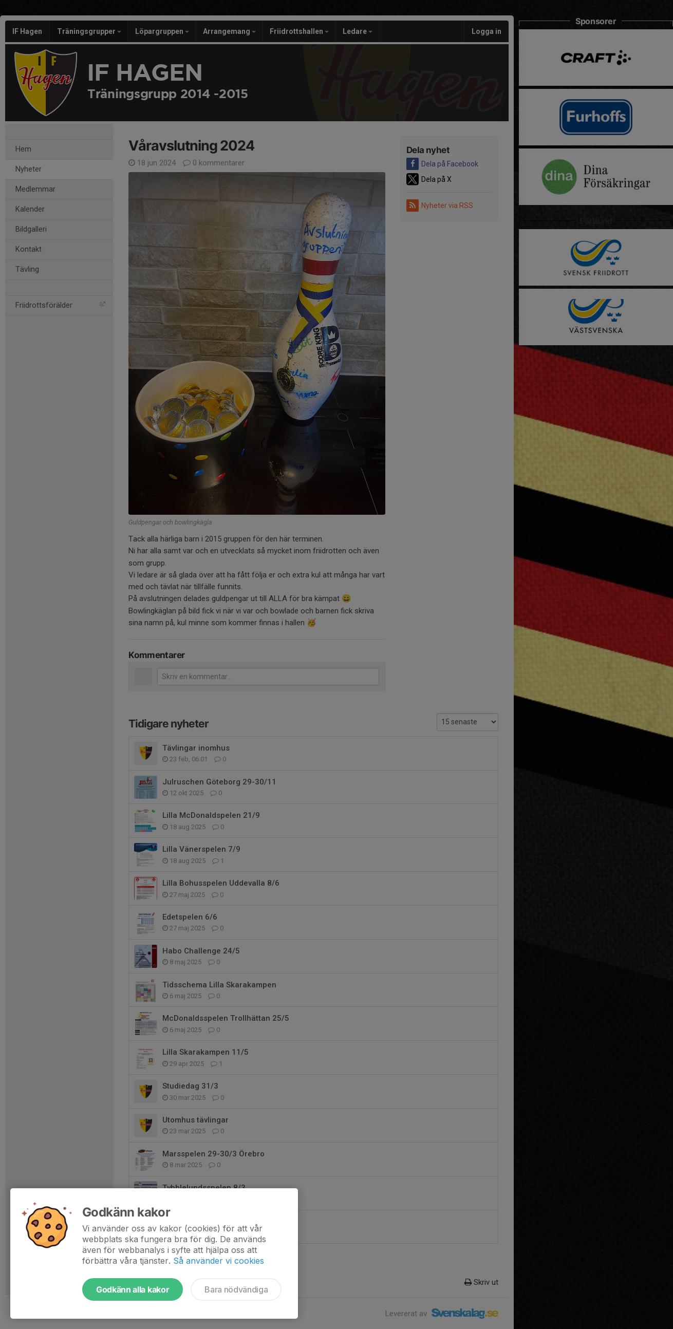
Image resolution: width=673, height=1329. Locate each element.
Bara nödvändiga (236, 1289)
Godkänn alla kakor (132, 1289)
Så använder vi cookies (218, 1261)
